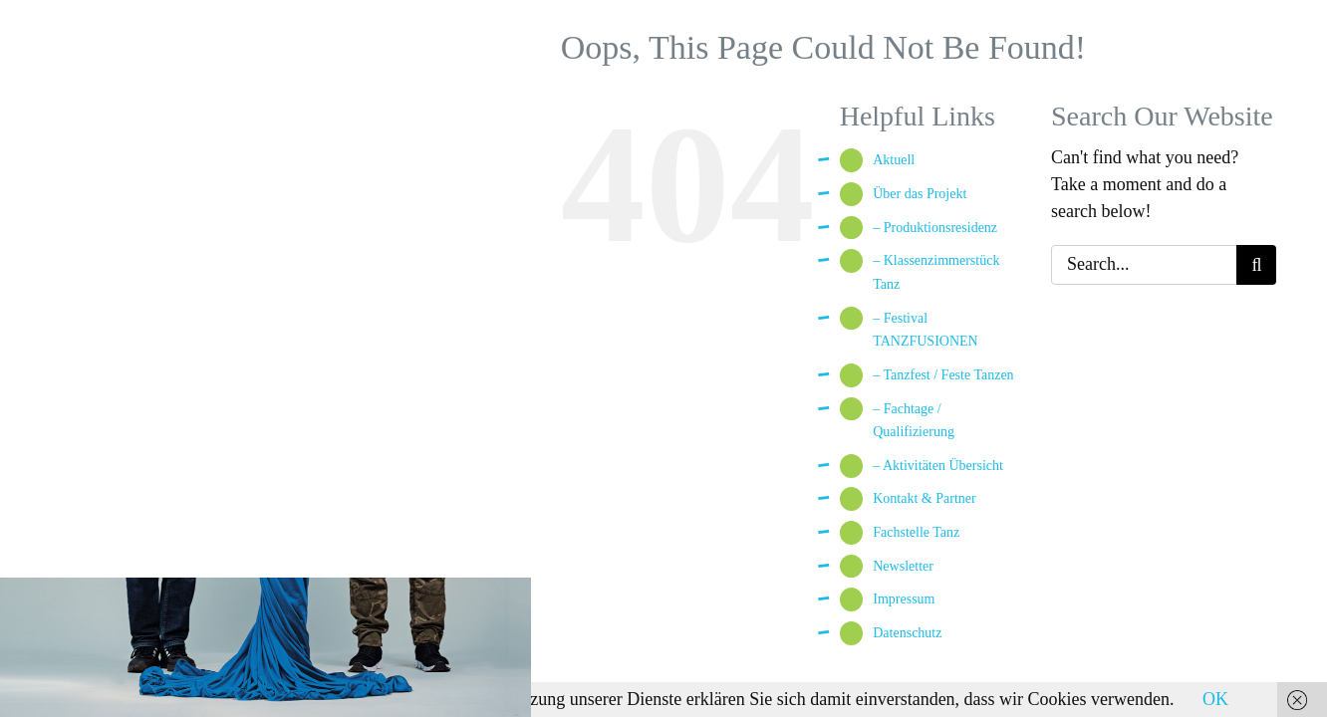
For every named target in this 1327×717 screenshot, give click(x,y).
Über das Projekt (919, 193)
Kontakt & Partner (924, 498)
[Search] (1256, 265)
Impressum (903, 599)
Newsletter (903, 566)
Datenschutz (907, 632)
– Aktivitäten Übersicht (938, 465)
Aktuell (894, 159)
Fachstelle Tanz (916, 532)
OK (1215, 699)
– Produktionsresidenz (935, 227)
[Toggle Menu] (487, 48)
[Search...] (1143, 265)
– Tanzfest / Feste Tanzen (943, 374)
